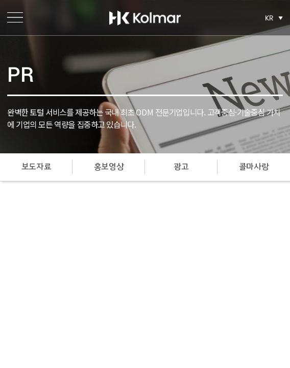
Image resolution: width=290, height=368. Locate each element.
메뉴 (15, 17)
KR (269, 18)
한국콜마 (145, 18)
